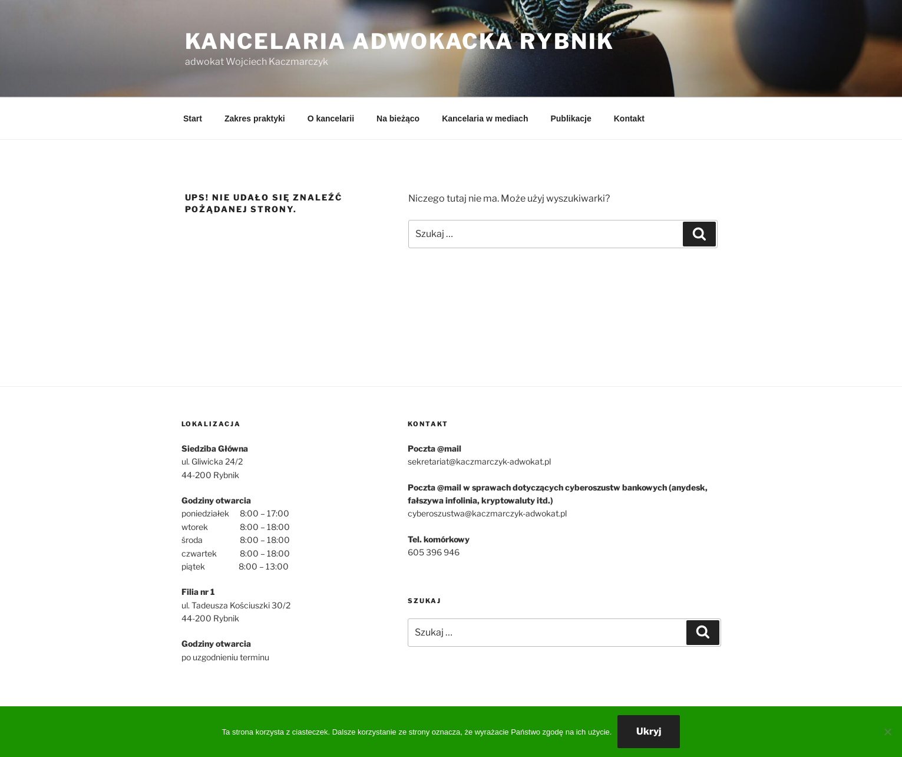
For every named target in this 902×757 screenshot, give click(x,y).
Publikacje (570, 118)
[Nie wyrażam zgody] (887, 732)
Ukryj (648, 731)
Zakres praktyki (254, 118)
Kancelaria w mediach (485, 118)
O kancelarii (331, 118)
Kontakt (629, 118)
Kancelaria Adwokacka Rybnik (400, 41)
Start (192, 118)
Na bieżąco (397, 118)
